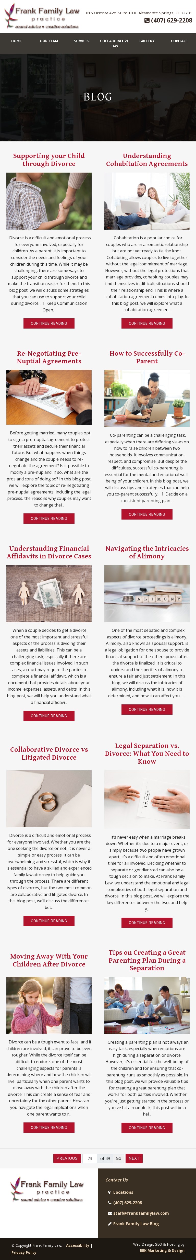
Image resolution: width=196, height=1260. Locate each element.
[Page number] (89, 1158)
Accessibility (77, 1245)
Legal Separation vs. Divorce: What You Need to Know (147, 753)
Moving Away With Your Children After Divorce (49, 960)
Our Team (49, 40)
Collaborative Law (114, 43)
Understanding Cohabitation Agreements (147, 159)
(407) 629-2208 (168, 20)
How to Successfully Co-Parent (147, 357)
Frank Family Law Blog (136, 1224)
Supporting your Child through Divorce (49, 159)
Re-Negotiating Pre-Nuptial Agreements (49, 357)
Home (16, 40)
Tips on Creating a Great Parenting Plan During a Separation (147, 960)
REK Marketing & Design (162, 1250)
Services (81, 40)
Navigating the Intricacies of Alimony (147, 552)
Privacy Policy (23, 1252)
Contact (179, 40)
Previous (67, 1158)
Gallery (146, 40)
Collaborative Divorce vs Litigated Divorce (49, 753)
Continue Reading (49, 323)
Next (134, 1158)
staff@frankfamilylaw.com (141, 1213)
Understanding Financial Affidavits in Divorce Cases (49, 552)
